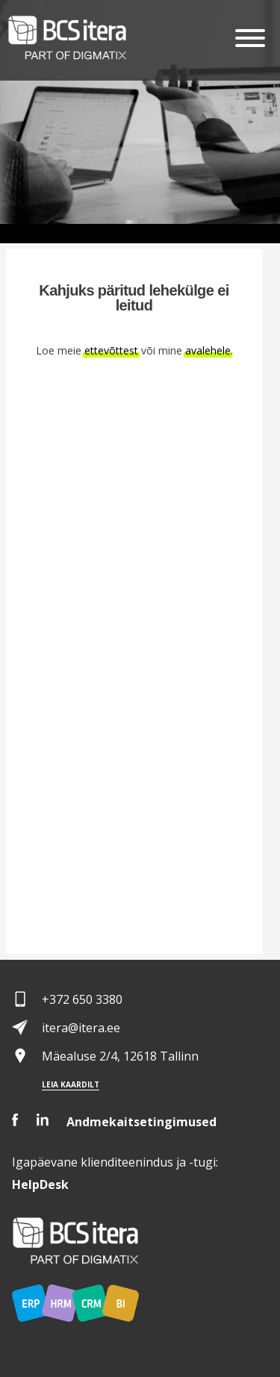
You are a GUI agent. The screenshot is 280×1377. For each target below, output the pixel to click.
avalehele (208, 350)
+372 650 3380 (82, 999)
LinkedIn (43, 1120)
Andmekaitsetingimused (141, 1122)
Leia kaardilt (70, 1084)
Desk (40, 1184)
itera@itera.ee (81, 1028)
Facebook (15, 1120)
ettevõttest (111, 350)
